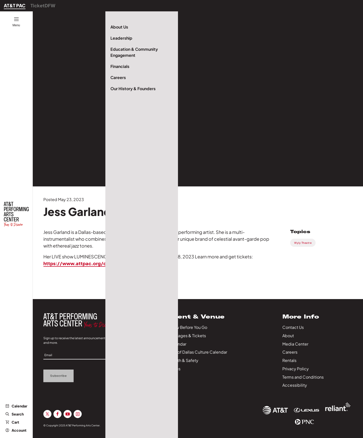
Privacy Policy (295, 368)
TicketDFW (43, 5)
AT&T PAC (14, 5)
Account (16, 430)
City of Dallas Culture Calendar (198, 352)
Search (15, 414)
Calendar (16, 406)
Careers (289, 352)
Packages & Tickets (187, 335)
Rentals (289, 360)
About (288, 335)
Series (174, 368)
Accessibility (294, 385)
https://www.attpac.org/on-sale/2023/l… (93, 263)
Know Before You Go (188, 327)
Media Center (295, 344)
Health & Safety (183, 360)
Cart (12, 422)
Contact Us (293, 327)
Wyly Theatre (303, 242)
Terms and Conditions (303, 377)
